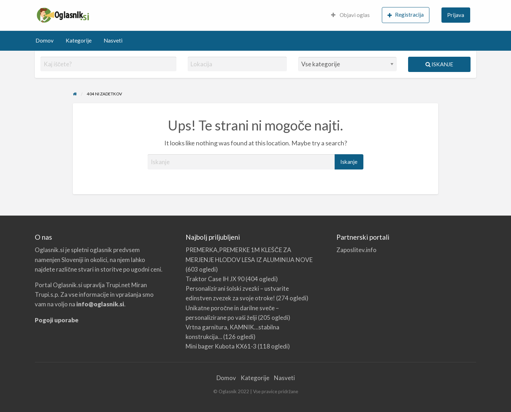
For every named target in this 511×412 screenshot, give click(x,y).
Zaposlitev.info (356, 250)
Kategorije (79, 40)
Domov (44, 40)
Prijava (455, 15)
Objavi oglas (350, 15)
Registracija (406, 14)
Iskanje (439, 64)
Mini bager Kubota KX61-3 (221, 346)
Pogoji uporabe (56, 320)
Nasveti (113, 40)
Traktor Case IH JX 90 (215, 279)
